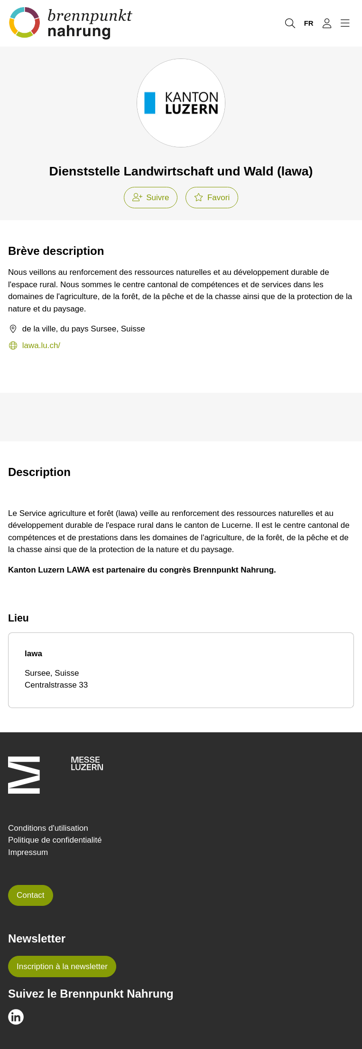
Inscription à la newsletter (62, 966)
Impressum (28, 852)
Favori (212, 197)
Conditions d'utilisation (48, 828)
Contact (31, 895)
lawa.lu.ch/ (34, 346)
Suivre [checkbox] (150, 197)
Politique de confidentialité (55, 840)
